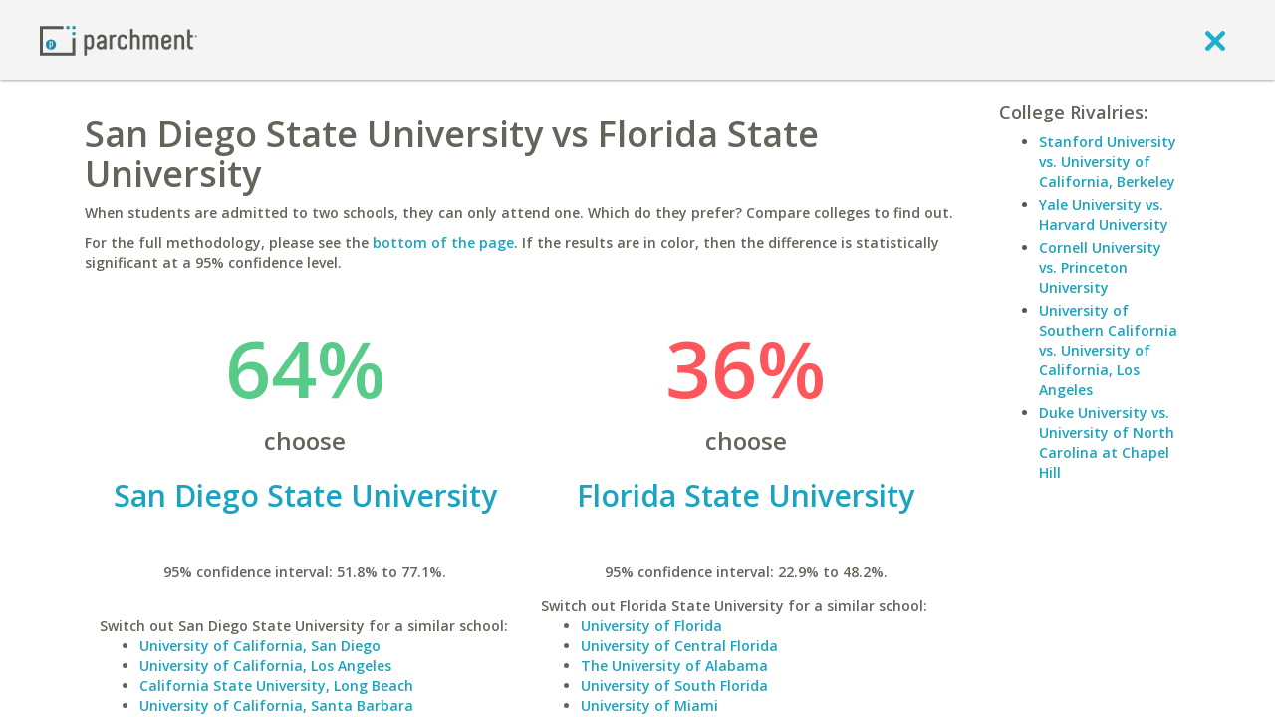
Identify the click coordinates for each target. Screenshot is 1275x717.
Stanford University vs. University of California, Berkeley (1107, 161)
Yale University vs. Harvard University (1103, 214)
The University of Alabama (674, 665)
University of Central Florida (679, 645)
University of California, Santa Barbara (276, 705)
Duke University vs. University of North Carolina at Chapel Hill (1106, 442)
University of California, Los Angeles (265, 665)
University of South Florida (674, 685)
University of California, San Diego (260, 645)
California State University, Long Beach (276, 685)
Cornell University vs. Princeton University (1100, 267)
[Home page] (118, 39)
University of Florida (651, 625)
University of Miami (649, 705)
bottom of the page (443, 242)
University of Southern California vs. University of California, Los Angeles (1108, 350)
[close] (1215, 40)
